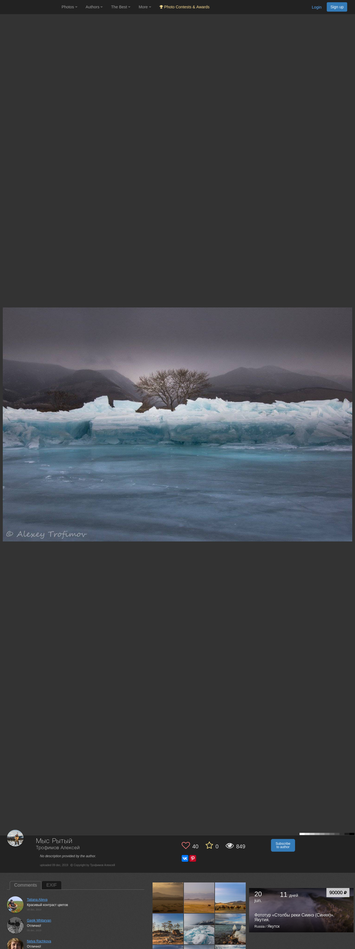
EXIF (51, 885)
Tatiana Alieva (37, 900)
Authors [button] (94, 7)
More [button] (145, 7)
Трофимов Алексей (58, 848)
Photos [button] (69, 7)
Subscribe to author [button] (283, 845)
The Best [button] (120, 7)
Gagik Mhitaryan (39, 920)
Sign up (337, 7)
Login (316, 7)
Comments (25, 885)
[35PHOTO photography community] (30, 7)
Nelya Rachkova (39, 941)
